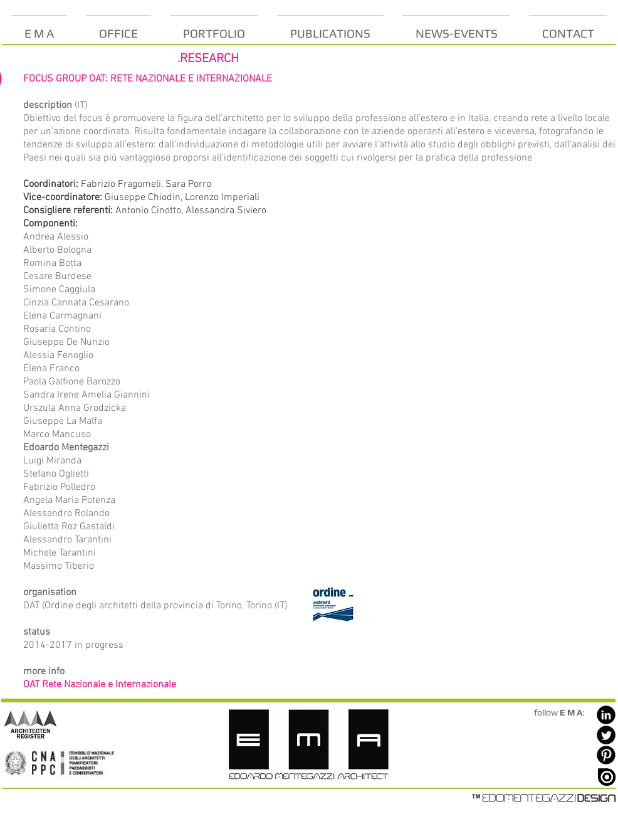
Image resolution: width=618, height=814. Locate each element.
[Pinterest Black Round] (606, 755)
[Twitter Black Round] (606, 735)
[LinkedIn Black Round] (606, 715)
